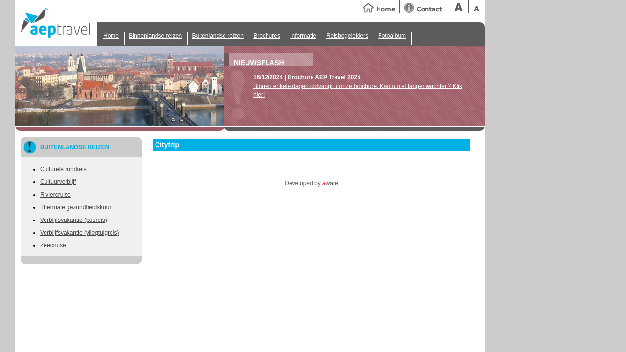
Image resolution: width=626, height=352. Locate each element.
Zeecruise (53, 245)
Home (111, 35)
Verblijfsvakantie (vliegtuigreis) (79, 232)
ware (330, 183)
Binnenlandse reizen (155, 35)
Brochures (266, 35)
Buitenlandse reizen (217, 35)
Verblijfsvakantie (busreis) (73, 220)
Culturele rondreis (63, 169)
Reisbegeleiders (347, 35)
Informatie (303, 35)
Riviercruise (55, 194)
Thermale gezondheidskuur (75, 207)
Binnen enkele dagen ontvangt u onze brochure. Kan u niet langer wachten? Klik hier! (357, 86)
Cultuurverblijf (58, 181)
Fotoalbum (392, 35)
